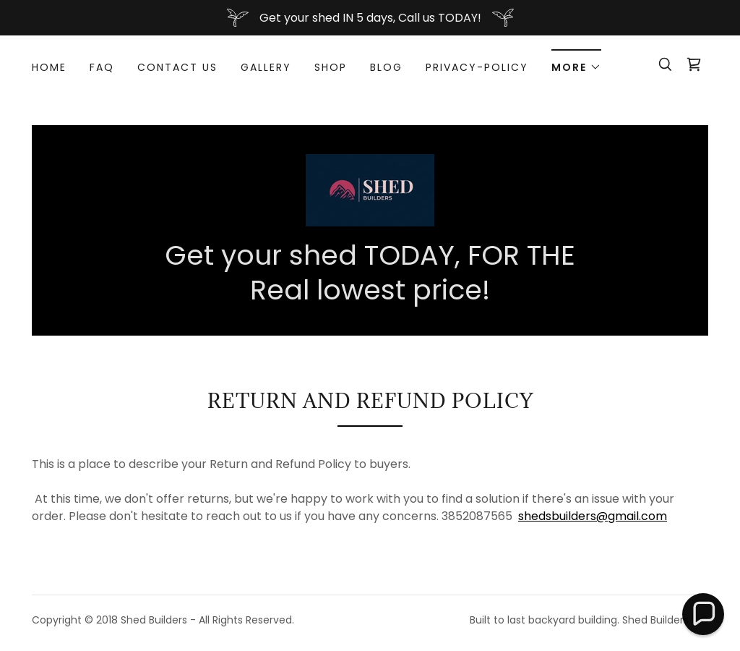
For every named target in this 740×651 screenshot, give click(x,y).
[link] (693, 64)
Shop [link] (330, 67)
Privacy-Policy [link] (477, 67)
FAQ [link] (102, 67)
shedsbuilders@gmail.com (592, 516)
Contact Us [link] (177, 67)
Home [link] (49, 67)
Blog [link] (386, 67)
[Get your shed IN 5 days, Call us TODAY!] (370, 18)
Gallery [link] (266, 67)
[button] (576, 62)
